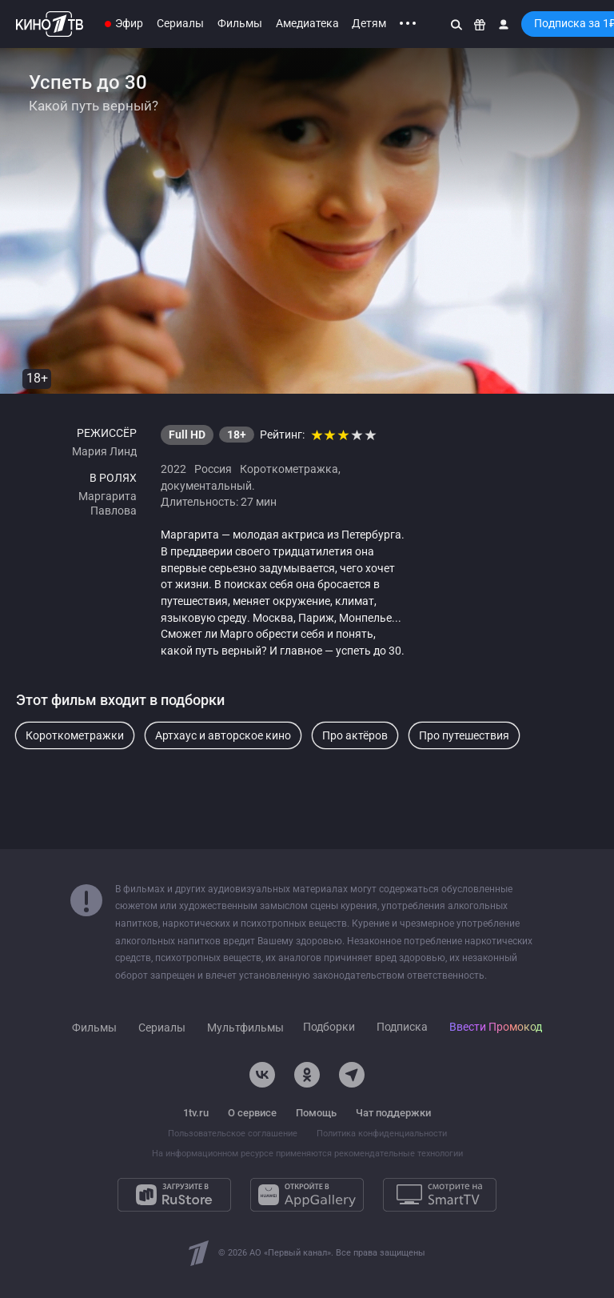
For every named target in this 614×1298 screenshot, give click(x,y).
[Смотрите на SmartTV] (439, 1195)
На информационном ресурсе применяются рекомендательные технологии (307, 1153)
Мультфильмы (245, 1028)
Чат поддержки (393, 1113)
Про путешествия (464, 735)
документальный (206, 485)
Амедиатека (307, 23)
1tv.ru (196, 1113)
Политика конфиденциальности (382, 1133)
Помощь (316, 1113)
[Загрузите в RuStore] (174, 1195)
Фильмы (239, 23)
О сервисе (252, 1113)
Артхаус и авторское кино (223, 735)
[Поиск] (456, 24)
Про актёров (355, 735)
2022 (173, 469)
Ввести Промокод (495, 1027)
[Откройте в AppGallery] (307, 1195)
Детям (369, 23)
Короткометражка (289, 469)
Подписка (402, 1027)
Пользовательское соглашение (232, 1133)
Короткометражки (75, 735)
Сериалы (180, 23)
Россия (213, 469)
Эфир (129, 23)
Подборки (329, 1027)
